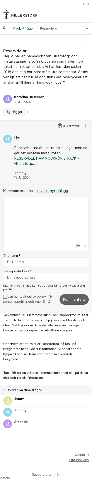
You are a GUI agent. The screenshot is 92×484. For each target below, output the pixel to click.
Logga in (82, 454)
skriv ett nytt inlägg (51, 190)
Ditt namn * (11, 256)
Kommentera (74, 299)
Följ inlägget (14, 112)
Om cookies (79, 460)
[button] (78, 245)
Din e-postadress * (17, 271)
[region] (46, 77)
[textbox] (46, 219)
